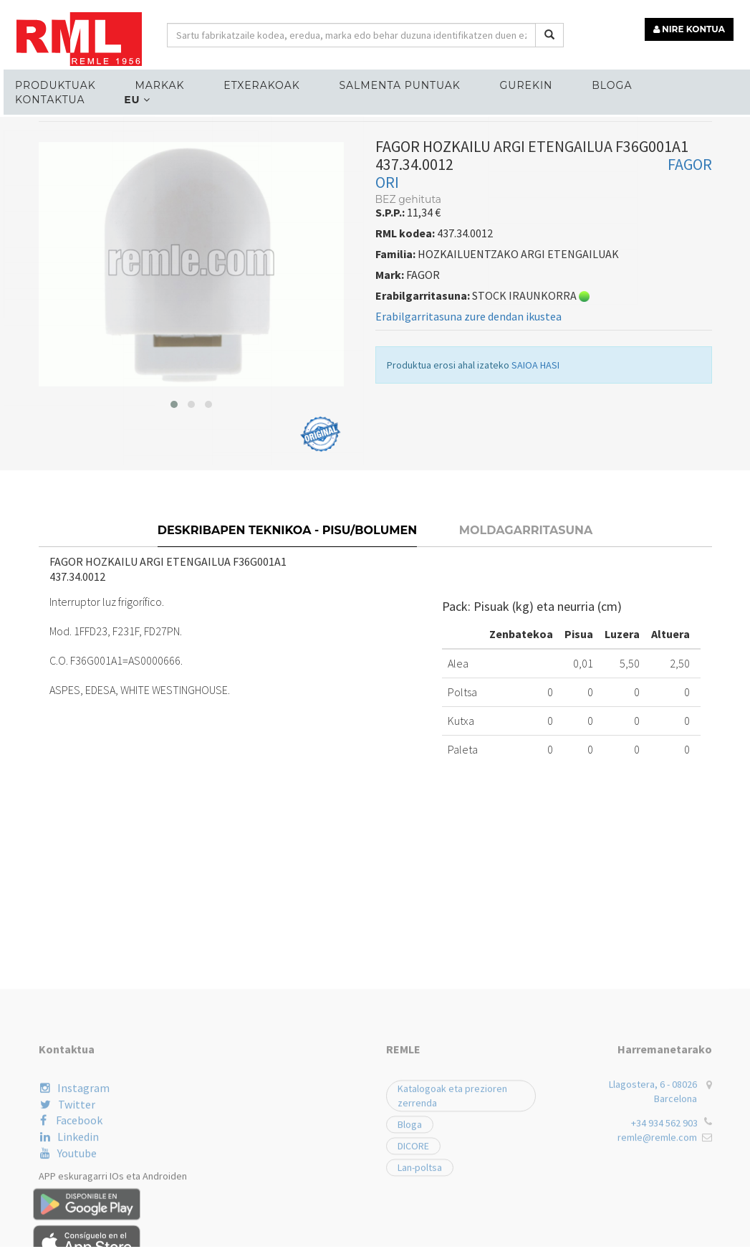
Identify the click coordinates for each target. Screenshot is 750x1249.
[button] (174, 432)
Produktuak (52, 83)
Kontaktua (689, 83)
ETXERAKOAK (254, 83)
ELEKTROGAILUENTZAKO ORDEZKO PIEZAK (149, 139)
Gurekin (514, 83)
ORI (387, 211)
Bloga (597, 83)
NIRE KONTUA (691, 27)
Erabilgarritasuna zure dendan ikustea (468, 345)
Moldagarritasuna (526, 557)
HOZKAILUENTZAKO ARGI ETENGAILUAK (361, 139)
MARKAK (154, 83)
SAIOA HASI (535, 393)
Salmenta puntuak (390, 83)
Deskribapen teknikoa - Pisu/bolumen (288, 557)
